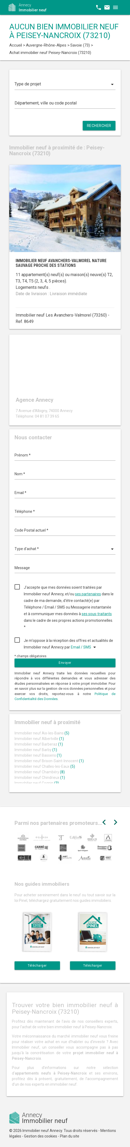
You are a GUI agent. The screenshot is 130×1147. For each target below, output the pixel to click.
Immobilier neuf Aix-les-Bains (42, 733)
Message (22, 568)
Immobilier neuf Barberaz (39, 744)
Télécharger (37, 965)
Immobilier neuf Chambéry (40, 772)
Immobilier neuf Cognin (37, 783)
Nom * (20, 474)
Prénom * (23, 455)
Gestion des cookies (40, 1136)
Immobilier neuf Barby (36, 750)
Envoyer (65, 663)
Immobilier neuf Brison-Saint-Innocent (49, 761)
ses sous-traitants (97, 614)
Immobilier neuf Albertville (39, 739)
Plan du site (69, 1136)
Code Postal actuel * (31, 530)
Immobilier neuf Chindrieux (40, 777)
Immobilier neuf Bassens (38, 755)
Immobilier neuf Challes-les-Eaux (45, 766)
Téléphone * (25, 511)
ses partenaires (88, 594)
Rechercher (99, 126)
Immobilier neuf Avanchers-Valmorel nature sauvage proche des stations (61, 263)
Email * (20, 493)
